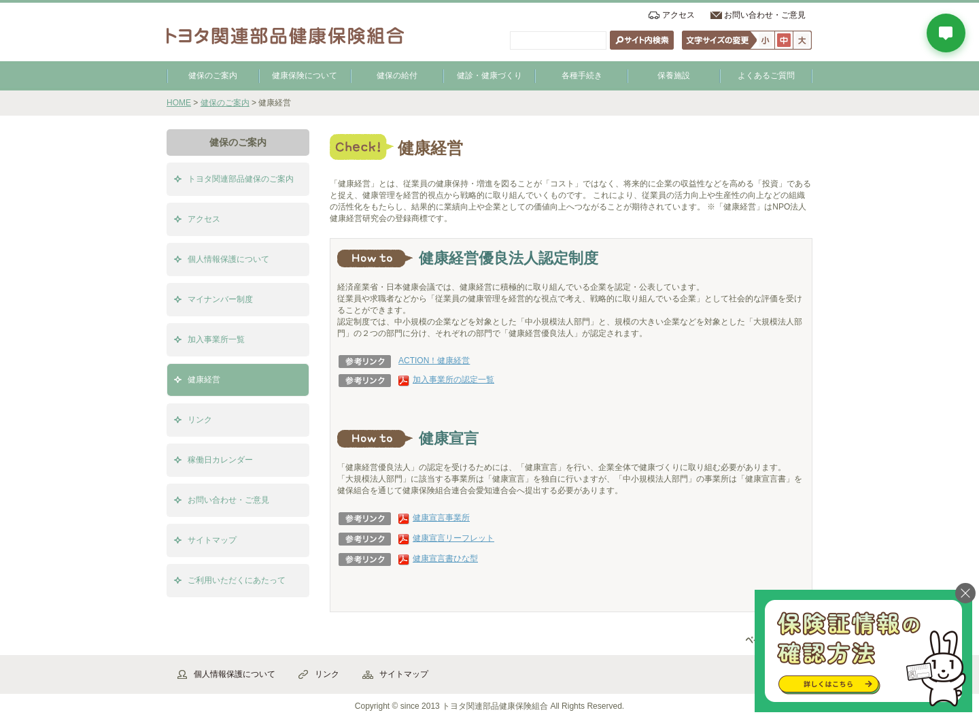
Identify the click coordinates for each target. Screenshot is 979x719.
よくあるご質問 (766, 75)
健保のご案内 (212, 75)
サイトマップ (212, 540)
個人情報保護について (228, 259)
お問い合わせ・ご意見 (765, 15)
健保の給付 (397, 75)
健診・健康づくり (489, 75)
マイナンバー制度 (220, 299)
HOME (179, 102)
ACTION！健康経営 (434, 360)
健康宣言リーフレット (453, 538)
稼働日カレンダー (220, 460)
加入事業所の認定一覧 (453, 379)
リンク (200, 419)
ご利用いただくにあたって (237, 580)
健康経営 (204, 379)
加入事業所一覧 (216, 339)
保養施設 (673, 75)
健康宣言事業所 (441, 517)
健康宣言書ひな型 (445, 558)
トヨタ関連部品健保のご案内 (241, 179)
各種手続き (582, 75)
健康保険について (304, 75)
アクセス (678, 15)
